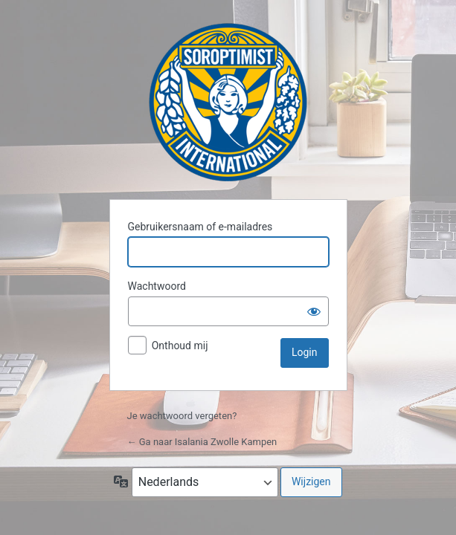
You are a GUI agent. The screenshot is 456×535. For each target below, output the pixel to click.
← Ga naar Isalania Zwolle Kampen (202, 441)
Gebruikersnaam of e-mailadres (200, 227)
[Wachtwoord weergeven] (314, 311)
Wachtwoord (157, 286)
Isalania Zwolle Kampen (228, 102)
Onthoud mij (180, 345)
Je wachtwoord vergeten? (182, 415)
